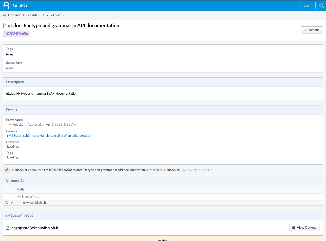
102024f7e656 (16, 33)
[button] (308, 5)
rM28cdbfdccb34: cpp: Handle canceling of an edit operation (49, 135)
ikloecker (17, 124)
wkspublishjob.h (37, 202)
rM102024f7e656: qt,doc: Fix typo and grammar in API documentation (94, 170)
